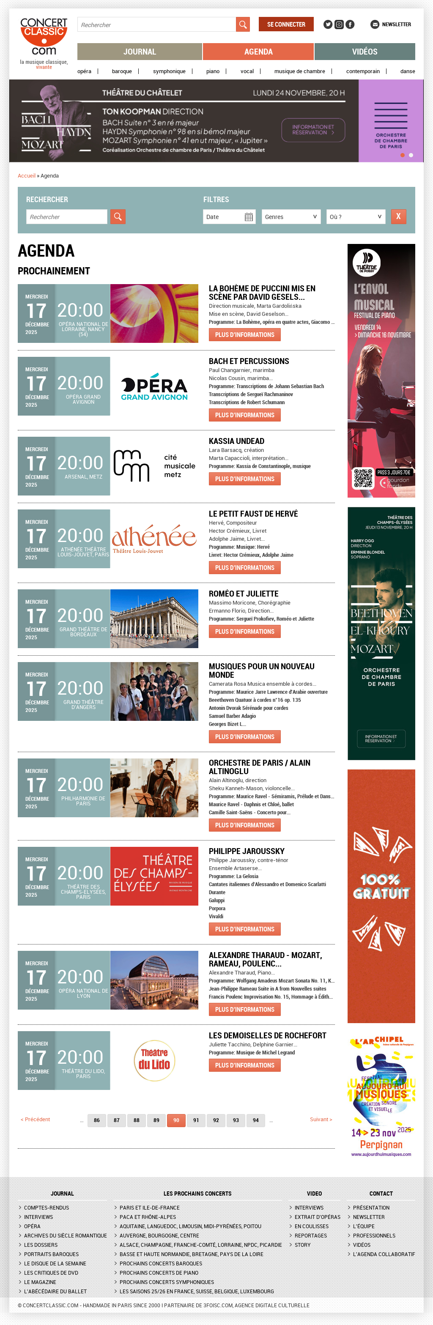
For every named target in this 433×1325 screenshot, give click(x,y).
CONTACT (381, 1193)
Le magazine (40, 1281)
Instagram (339, 24)
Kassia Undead (236, 440)
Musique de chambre (299, 71)
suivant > (321, 1119)
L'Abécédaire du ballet (55, 1291)
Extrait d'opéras (317, 1216)
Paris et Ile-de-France (150, 1207)
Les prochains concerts (198, 1193)
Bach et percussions (249, 361)
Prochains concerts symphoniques (167, 1281)
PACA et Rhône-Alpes (148, 1216)
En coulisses (312, 1226)
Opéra (84, 71)
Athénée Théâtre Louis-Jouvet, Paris (83, 552)
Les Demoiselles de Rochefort (267, 1035)
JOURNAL (62, 1193)
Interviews (38, 1216)
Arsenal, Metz (83, 476)
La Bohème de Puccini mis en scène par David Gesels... (262, 292)
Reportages (311, 1235)
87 (117, 1120)
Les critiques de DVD (51, 1272)
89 (156, 1120)
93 (236, 1120)
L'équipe (364, 1226)
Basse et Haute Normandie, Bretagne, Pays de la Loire (191, 1254)
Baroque (122, 71)
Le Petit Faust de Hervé (253, 513)
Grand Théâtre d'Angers (83, 704)
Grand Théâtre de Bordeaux (83, 632)
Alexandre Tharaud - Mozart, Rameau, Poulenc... (265, 959)
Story (303, 1244)
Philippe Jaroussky (247, 851)
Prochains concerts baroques (161, 1263)
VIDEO (314, 1193)
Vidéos (365, 51)
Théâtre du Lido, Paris (83, 1073)
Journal (139, 51)
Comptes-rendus (46, 1207)
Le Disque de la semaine (55, 1263)
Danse (407, 71)
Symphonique (169, 71)
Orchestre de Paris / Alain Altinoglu (259, 767)
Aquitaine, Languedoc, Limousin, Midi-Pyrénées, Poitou (190, 1226)
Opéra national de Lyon (83, 993)
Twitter (328, 24)
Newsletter (396, 24)
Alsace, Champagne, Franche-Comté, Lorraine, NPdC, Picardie (201, 1244)
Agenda (258, 51)
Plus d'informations (244, 334)
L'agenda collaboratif (384, 1254)
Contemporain (363, 71)
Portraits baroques (51, 1254)
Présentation (371, 1207)
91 (196, 1120)
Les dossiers (41, 1244)
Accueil (27, 175)
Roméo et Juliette (244, 593)
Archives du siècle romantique (65, 1235)
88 (137, 1120)
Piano (212, 71)
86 (97, 1120)
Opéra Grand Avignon (83, 399)
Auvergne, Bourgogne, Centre (159, 1235)
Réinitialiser (398, 216)
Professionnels (374, 1235)
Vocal (247, 71)
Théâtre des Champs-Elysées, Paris (83, 891)
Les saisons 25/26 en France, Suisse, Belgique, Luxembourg (197, 1291)
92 (216, 1120)
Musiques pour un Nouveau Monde (262, 670)
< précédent (35, 1119)
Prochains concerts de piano (159, 1272)
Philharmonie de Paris (83, 801)
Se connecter (286, 24)
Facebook (350, 24)
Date (212, 217)
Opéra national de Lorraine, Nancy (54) (83, 328)
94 (256, 1120)
